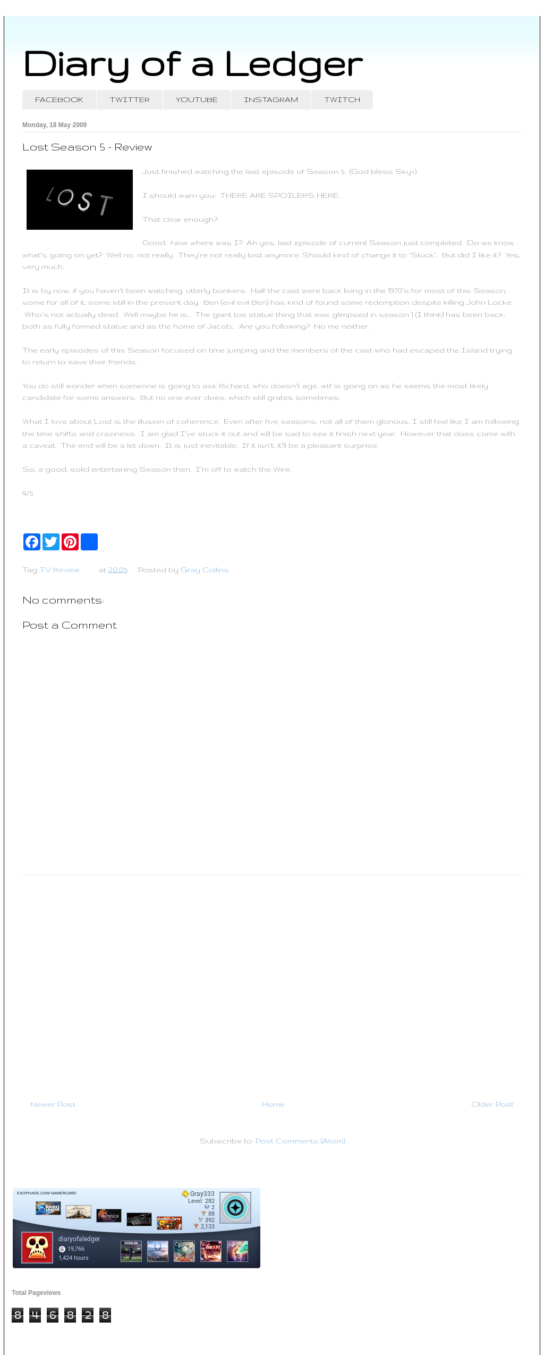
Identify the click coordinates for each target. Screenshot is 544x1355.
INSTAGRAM (271, 99)
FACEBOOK (59, 99)
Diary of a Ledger (192, 62)
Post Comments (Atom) (300, 1140)
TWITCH (342, 99)
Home (273, 1104)
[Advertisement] (272, 982)
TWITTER (129, 99)
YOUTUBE (197, 99)
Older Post (492, 1104)
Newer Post (52, 1104)
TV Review (59, 569)
